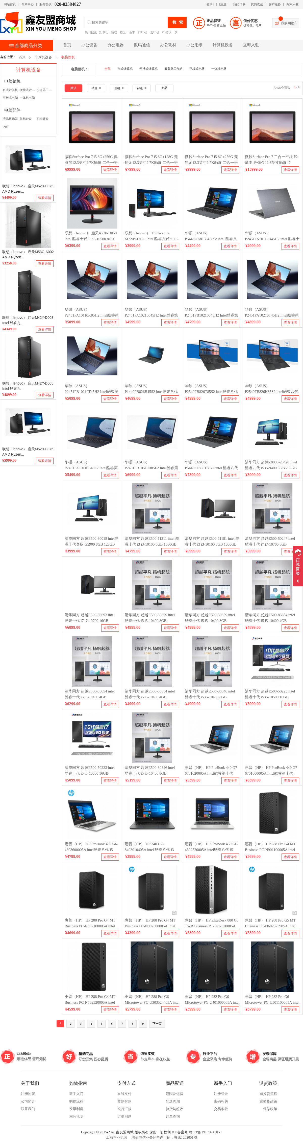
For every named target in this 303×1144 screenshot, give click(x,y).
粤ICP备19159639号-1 (205, 1132)
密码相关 (221, 1101)
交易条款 (221, 1109)
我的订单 (239, 4)
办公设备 (89, 45)
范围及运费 (174, 1094)
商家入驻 (292, 4)
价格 (119, 88)
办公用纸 (194, 45)
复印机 (154, 32)
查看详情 (44, 198)
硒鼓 (114, 32)
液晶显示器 (10, 119)
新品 (164, 88)
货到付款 (124, 1101)
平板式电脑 (10, 98)
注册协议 (28, 1094)
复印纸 (103, 32)
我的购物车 (289, 23)
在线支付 (124, 1094)
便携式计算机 (29, 90)
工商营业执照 (116, 1137)
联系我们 (28, 1109)
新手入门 (76, 1094)
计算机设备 (223, 45)
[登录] (210, 4)
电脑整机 (68, 57)
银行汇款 (124, 1109)
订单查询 (173, 1116)
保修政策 (270, 1109)
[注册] (223, 4)
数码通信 (142, 45)
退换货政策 (268, 1101)
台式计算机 (10, 90)
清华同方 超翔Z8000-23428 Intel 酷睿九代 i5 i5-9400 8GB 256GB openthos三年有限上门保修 (271, 468)
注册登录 (221, 1094)
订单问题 (124, 1116)
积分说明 (76, 1116)
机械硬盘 (43, 119)
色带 (132, 32)
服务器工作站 (46, 90)
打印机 (142, 32)
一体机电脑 (27, 98)
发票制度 (76, 1109)
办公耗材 (168, 45)
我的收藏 (257, 4)
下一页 (157, 1023)
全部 (108, 69)
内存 (6, 126)
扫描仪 (166, 32)
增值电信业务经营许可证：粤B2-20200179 (164, 1137)
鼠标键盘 (26, 119)
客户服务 (275, 4)
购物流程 (76, 1101)
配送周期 (173, 1101)
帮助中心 (27, 4)
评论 (141, 88)
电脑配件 (12, 110)
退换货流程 (268, 1094)
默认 (73, 88)
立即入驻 (251, 45)
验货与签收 (174, 1109)
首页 (22, 57)
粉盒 (123, 32)
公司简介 (28, 1101)
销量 (96, 88)
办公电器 (116, 45)
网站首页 (10, 4)
